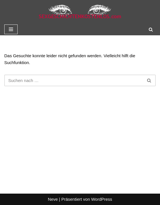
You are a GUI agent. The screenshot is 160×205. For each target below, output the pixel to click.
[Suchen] (151, 29)
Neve (53, 199)
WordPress (101, 199)
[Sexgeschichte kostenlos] (80, 11)
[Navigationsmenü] (11, 29)
